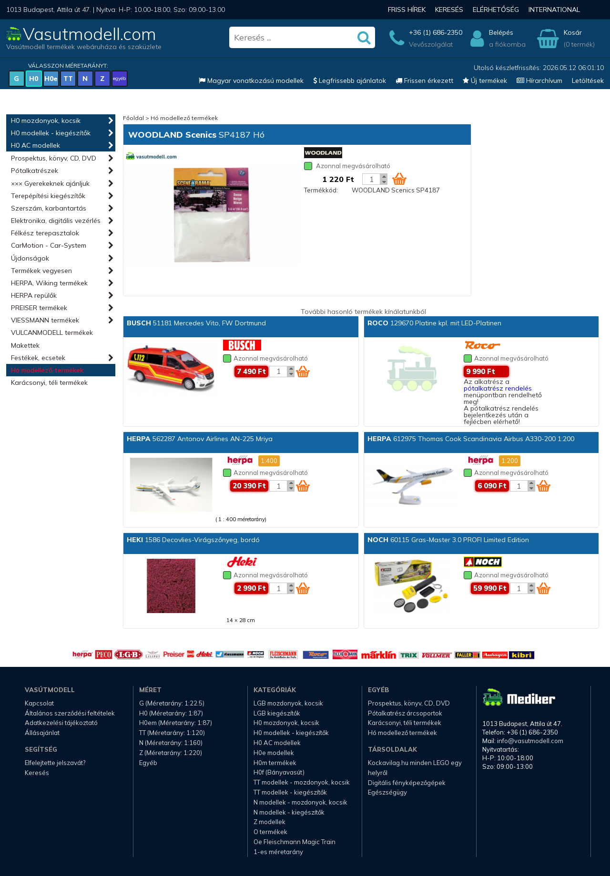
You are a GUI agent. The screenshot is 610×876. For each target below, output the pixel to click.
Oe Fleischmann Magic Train (295, 842)
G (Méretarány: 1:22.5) (171, 703)
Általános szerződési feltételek (70, 713)
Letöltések (588, 80)
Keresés (449, 9)
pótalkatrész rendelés (498, 388)
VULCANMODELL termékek (52, 332)
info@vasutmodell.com (530, 741)
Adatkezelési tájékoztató (61, 722)
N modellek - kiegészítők (289, 812)
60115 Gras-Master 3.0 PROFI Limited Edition (448, 539)
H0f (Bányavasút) (279, 772)
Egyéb (148, 762)
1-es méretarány (278, 852)
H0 (33, 78)
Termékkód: (321, 190)
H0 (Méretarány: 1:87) (171, 713)
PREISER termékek (39, 307)
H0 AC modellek (35, 145)
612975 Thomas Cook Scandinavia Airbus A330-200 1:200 (470, 438)
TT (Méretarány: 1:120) (172, 732)
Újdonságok (30, 258)
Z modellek (269, 822)
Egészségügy (387, 792)
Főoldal (133, 117)
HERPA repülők (34, 295)
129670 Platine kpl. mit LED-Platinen (434, 323)
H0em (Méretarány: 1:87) (175, 722)
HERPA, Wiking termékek (49, 283)
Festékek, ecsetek (38, 357)
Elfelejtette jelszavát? (55, 762)
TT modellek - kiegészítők (290, 792)
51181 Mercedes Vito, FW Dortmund (196, 323)
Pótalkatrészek (34, 170)
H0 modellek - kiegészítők (51, 133)
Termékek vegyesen (41, 270)
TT (68, 78)
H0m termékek (275, 762)
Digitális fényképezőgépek (407, 782)
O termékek (270, 832)
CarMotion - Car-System (48, 245)
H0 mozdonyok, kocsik (46, 120)
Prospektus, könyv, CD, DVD (53, 158)
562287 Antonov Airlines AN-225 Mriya (200, 438)
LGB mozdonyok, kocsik (288, 703)
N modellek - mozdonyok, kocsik (300, 802)
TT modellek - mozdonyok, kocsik (302, 782)
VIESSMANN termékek (45, 320)
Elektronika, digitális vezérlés (56, 220)
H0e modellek (274, 752)
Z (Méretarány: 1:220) (170, 752)
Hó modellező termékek (47, 370)
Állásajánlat (42, 732)
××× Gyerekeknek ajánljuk (50, 183)
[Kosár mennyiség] (371, 179)
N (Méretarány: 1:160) (171, 742)
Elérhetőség (496, 9)
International (554, 9)
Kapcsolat (39, 703)
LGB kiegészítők (277, 713)
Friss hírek (407, 9)
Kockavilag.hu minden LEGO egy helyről (415, 767)
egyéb (119, 78)
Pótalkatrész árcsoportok (405, 713)
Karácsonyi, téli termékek (49, 382)
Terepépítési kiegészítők (48, 195)
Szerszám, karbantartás (48, 208)
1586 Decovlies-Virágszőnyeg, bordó (193, 539)
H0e (51, 78)
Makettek (25, 345)
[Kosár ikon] (399, 178)
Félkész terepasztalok (45, 233)
